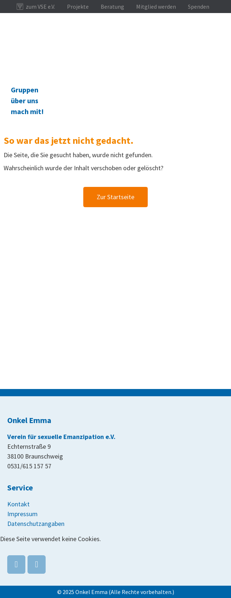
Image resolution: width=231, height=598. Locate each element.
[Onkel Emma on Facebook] (16, 564)
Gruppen (24, 89)
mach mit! (27, 111)
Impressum (22, 514)
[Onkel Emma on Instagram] (37, 564)
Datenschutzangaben (35, 523)
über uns (24, 100)
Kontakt (18, 504)
